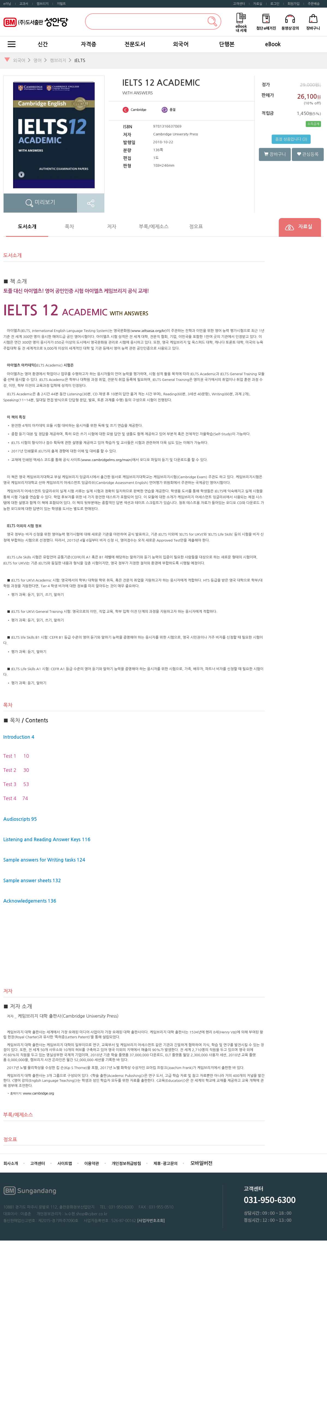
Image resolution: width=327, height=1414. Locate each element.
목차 (69, 226)
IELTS (79, 60)
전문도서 (135, 44)
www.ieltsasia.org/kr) (148, 330)
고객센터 (239, 3)
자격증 (88, 44)
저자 (111, 226)
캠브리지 (43, 3)
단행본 (227, 44)
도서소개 (27, 226)
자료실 (257, 3)
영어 (38, 60)
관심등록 (308, 154)
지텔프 (61, 3)
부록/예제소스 (154, 226)
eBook (273, 44)
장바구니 (275, 154)
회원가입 (293, 3)
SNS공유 (90, 203)
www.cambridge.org (38, 1093)
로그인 (274, 3)
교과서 (23, 3)
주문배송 (314, 3)
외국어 (181, 44)
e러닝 (7, 3)
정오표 (196, 226)
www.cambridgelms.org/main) (107, 460)
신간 (43, 44)
